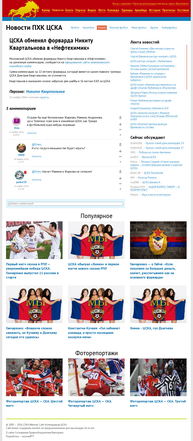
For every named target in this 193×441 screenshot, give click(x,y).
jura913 (134, 157)
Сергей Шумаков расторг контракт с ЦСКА (153, 56)
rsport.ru (44, 97)
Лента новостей (144, 42)
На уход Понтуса (147, 177)
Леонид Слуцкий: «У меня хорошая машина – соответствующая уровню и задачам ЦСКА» (156, 165)
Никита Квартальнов (45, 91)
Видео (92, 10)
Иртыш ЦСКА (149, 157)
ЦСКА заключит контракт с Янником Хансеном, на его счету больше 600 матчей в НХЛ (154, 116)
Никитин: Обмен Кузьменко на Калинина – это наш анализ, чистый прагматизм (153, 67)
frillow (133, 161)
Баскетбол (88, 27)
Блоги (69, 10)
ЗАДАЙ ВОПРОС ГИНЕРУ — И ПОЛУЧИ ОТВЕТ (155, 188)
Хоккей (102, 27)
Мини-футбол (139, 27)
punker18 (21, 182)
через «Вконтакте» (178, 3)
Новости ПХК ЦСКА (34, 27)
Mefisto (134, 194)
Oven (16, 128)
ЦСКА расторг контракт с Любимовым (151, 61)
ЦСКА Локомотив (153, 172)
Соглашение (21, 432)
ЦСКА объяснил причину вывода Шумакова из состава (148, 125)
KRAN (21, 155)
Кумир (46, 10)
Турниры (127, 10)
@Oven (36, 144)
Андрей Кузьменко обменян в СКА (149, 108)
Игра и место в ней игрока (156, 194)
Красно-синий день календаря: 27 (165, 147)
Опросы (80, 10)
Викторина (57, 432)
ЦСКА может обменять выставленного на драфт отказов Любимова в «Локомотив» (153, 86)
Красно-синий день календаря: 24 (165, 143)
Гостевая (183, 10)
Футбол (75, 27)
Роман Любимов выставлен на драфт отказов (151, 102)
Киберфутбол (169, 27)
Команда (113, 10)
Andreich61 (136, 143)
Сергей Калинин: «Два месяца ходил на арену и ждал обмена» (152, 50)
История (154, 10)
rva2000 (134, 182)
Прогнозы (168, 10)
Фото (102, 10)
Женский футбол (119, 27)
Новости (58, 10)
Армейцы (141, 10)
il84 (132, 177)
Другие (154, 27)
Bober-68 (135, 172)
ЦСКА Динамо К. (151, 182)
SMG (132, 152)
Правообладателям (40, 432)
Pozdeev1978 (137, 187)
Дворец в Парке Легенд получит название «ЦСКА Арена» (153, 94)
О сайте (10, 432)
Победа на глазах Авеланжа (155, 152)
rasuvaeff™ (28, 436)
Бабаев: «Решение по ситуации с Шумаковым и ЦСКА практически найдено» (148, 77)
